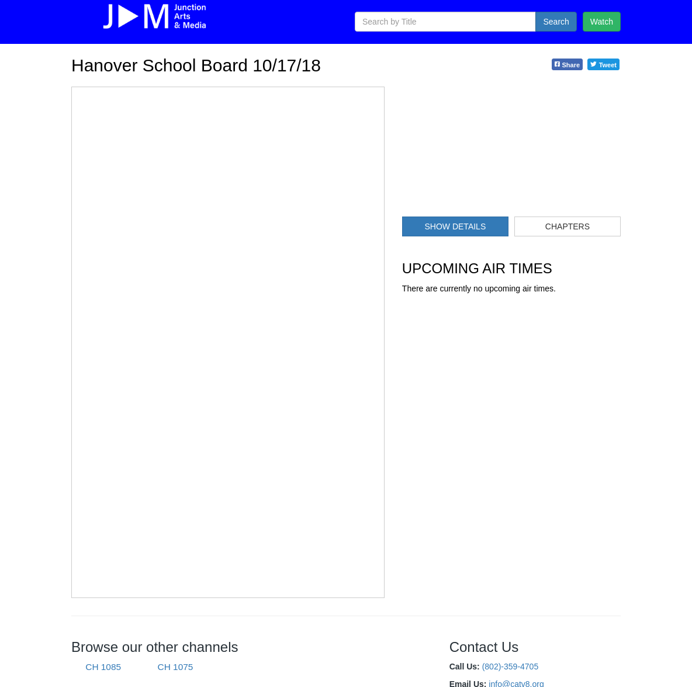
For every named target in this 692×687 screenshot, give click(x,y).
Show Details (455, 226)
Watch (601, 21)
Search (556, 21)
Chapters (567, 226)
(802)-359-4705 (510, 666)
